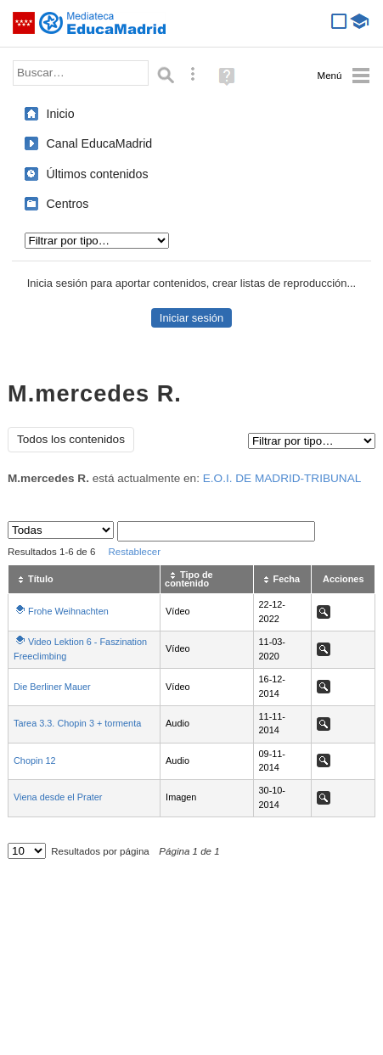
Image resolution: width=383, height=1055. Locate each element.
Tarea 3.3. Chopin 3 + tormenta (77, 723)
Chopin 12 (35, 760)
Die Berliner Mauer (52, 687)
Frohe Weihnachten (68, 611)
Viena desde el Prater (58, 797)
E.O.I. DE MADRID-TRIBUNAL (282, 478)
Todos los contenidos (71, 439)
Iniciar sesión (191, 317)
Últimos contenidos (98, 174)
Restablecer (134, 552)
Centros (68, 203)
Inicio (61, 114)
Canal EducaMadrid (100, 143)
